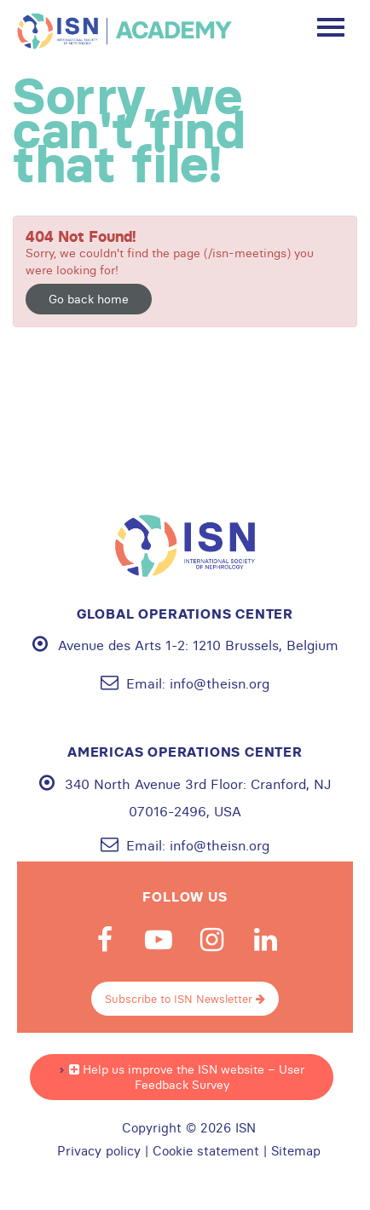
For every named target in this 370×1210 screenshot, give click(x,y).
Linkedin (266, 940)
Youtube (158, 940)
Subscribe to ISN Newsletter (185, 998)
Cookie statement (206, 1151)
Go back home (89, 299)
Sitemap (296, 1151)
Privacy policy (99, 1151)
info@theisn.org (219, 683)
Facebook (105, 940)
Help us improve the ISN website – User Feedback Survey (186, 1077)
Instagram (212, 940)
